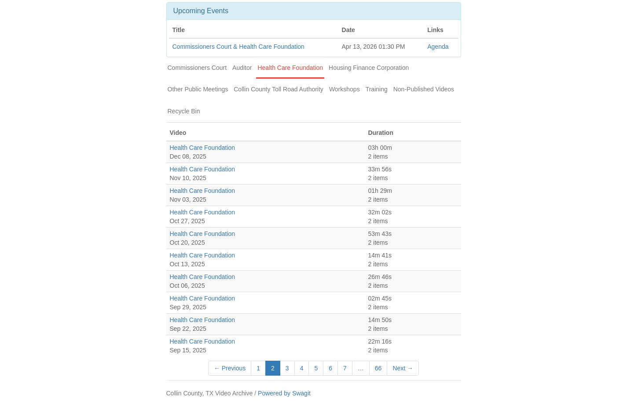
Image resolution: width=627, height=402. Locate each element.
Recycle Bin (184, 111)
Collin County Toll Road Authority (278, 89)
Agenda (437, 46)
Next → (402, 368)
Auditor (242, 67)
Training (377, 89)
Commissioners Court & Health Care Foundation (238, 46)
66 (378, 368)
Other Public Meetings (198, 89)
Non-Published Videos (423, 89)
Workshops (344, 89)
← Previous (230, 368)
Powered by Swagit (284, 393)
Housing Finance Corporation (369, 67)
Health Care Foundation (290, 67)
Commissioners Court (197, 67)
